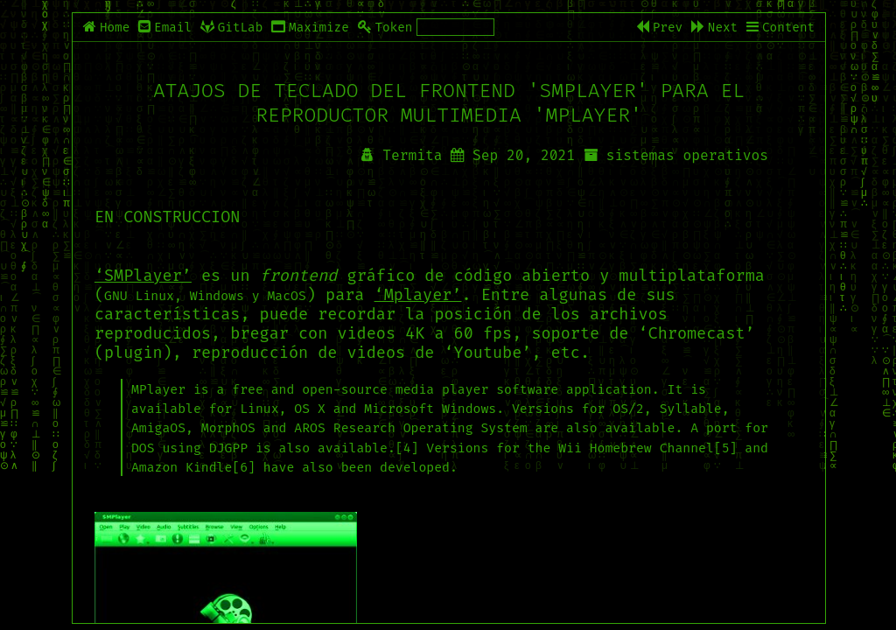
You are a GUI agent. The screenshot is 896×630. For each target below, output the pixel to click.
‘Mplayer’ (418, 294)
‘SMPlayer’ (143, 275)
